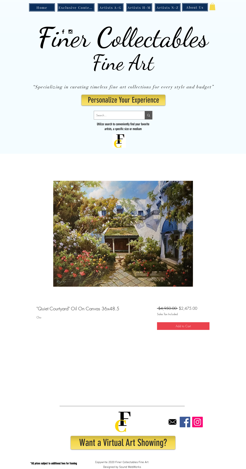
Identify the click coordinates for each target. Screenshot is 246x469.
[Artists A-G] (110, 7)
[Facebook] (185, 422)
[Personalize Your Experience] (123, 100)
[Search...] (116, 115)
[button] (212, 6)
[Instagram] (197, 422)
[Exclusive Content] (76, 7)
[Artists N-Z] (168, 7)
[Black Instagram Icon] (70, 31)
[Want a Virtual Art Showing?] (123, 442)
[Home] (42, 7)
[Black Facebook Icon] (63, 31)
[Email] (172, 422)
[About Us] (195, 7)
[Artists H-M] (139, 7)
